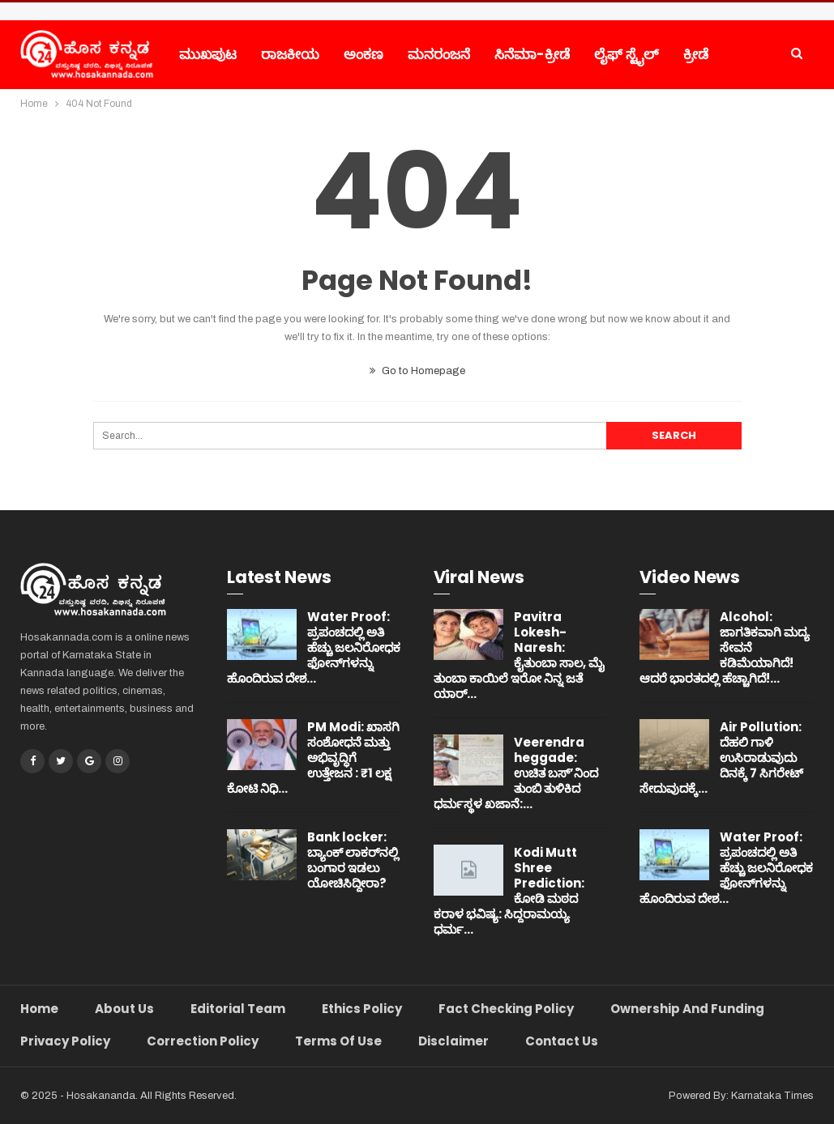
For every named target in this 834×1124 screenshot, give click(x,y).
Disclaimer (453, 1040)
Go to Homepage (417, 371)
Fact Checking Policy (506, 1008)
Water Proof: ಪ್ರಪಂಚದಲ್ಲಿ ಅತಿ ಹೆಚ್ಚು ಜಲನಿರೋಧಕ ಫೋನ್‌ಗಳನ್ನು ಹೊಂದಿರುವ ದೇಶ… (313, 647)
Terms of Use (338, 1040)
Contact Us (561, 1040)
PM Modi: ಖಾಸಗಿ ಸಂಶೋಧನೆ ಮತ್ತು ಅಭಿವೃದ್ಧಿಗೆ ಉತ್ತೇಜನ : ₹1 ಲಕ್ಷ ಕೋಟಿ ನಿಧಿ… (313, 757)
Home (39, 1008)
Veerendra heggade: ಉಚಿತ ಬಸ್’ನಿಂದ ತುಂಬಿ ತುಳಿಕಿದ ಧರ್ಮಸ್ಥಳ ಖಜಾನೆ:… (516, 773)
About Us (124, 1008)
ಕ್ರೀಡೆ (695, 54)
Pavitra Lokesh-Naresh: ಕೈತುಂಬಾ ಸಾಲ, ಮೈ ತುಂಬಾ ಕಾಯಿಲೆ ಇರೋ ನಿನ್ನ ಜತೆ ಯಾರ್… (519, 655)
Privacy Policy (65, 1040)
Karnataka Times (772, 1095)
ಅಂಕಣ (363, 54)
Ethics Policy (362, 1008)
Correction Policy (203, 1040)
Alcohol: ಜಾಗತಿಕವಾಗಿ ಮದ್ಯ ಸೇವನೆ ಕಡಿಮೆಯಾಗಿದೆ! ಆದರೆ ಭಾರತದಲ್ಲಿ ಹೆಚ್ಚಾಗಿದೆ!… (724, 647)
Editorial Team (237, 1008)
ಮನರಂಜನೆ (439, 54)
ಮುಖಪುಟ (208, 54)
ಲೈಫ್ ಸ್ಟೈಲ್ (626, 54)
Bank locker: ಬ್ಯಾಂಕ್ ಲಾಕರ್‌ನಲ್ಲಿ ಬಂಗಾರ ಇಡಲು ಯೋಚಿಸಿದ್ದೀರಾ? (353, 860)
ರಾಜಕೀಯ (290, 54)
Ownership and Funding (687, 1008)
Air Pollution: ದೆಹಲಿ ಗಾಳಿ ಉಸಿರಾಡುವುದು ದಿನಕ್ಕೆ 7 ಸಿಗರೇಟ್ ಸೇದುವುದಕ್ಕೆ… (721, 757)
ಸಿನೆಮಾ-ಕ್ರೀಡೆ (532, 54)
